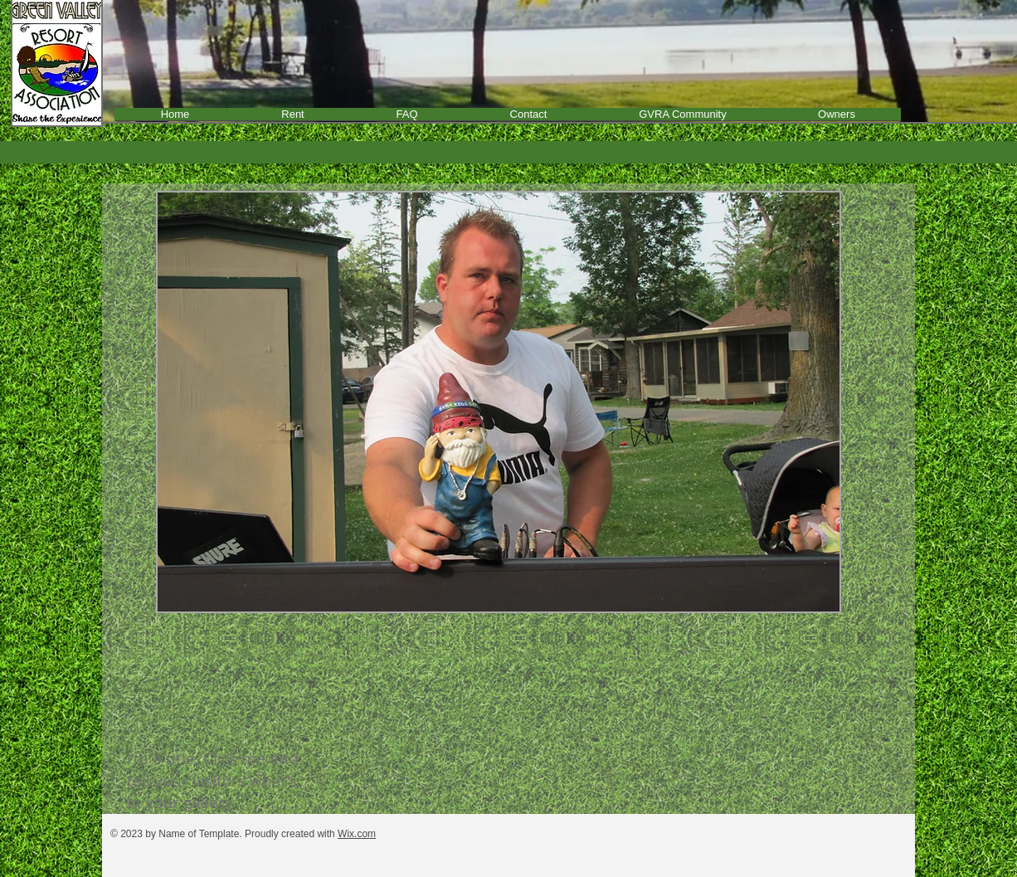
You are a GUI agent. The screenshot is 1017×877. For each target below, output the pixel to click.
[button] (498, 402)
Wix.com (357, 834)
